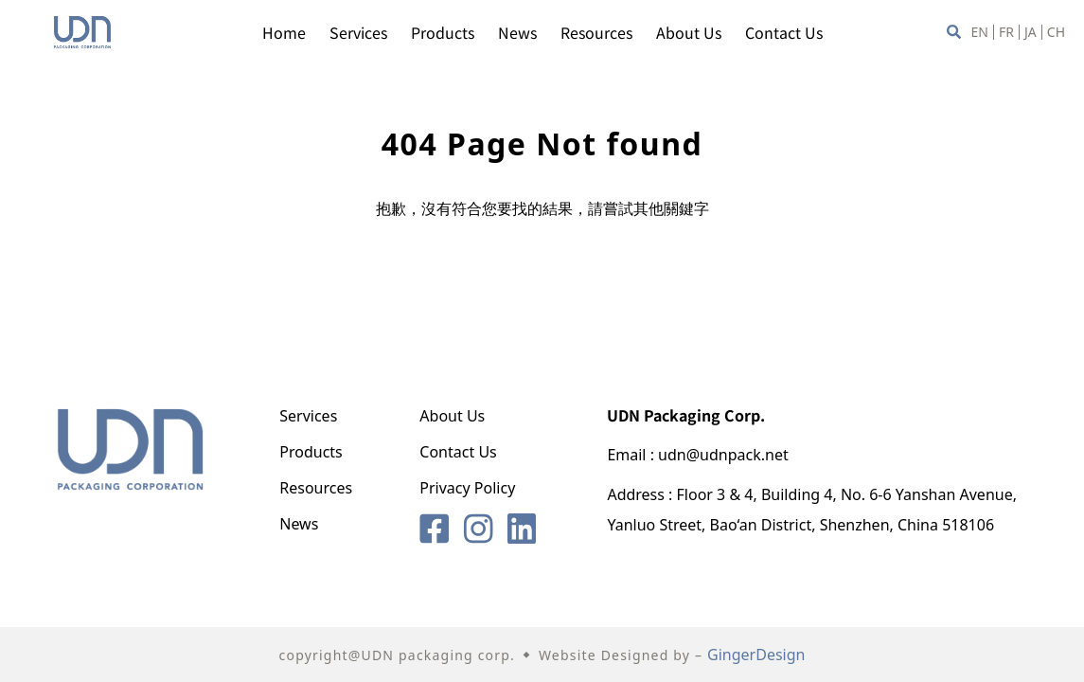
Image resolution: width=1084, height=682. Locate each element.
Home (284, 32)
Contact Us (784, 32)
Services (358, 32)
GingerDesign (756, 654)
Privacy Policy (467, 487)
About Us (688, 32)
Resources (596, 32)
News (517, 32)
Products (442, 32)
